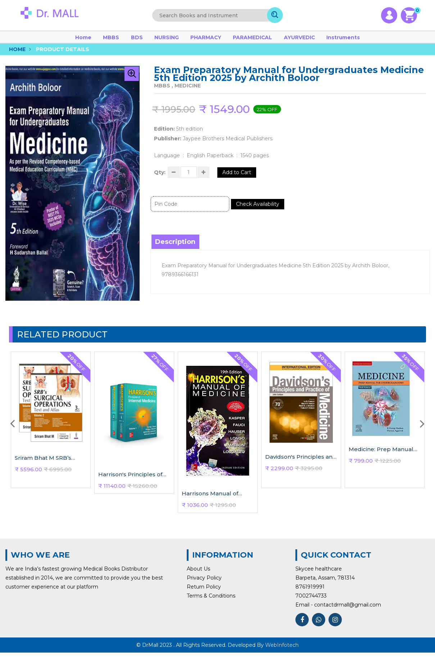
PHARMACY (205, 40)
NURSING (174, 40)
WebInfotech (282, 655)
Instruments (314, 40)
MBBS (133, 40)
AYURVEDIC (281, 40)
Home (113, 40)
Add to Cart (246, 180)
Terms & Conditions (211, 605)
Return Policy (204, 596)
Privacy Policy (204, 587)
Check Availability (261, 213)
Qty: (160, 180)
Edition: (164, 135)
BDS (152, 40)
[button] (131, 80)
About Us (198, 578)
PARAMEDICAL (243, 40)
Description (176, 251)
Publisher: (167, 144)
